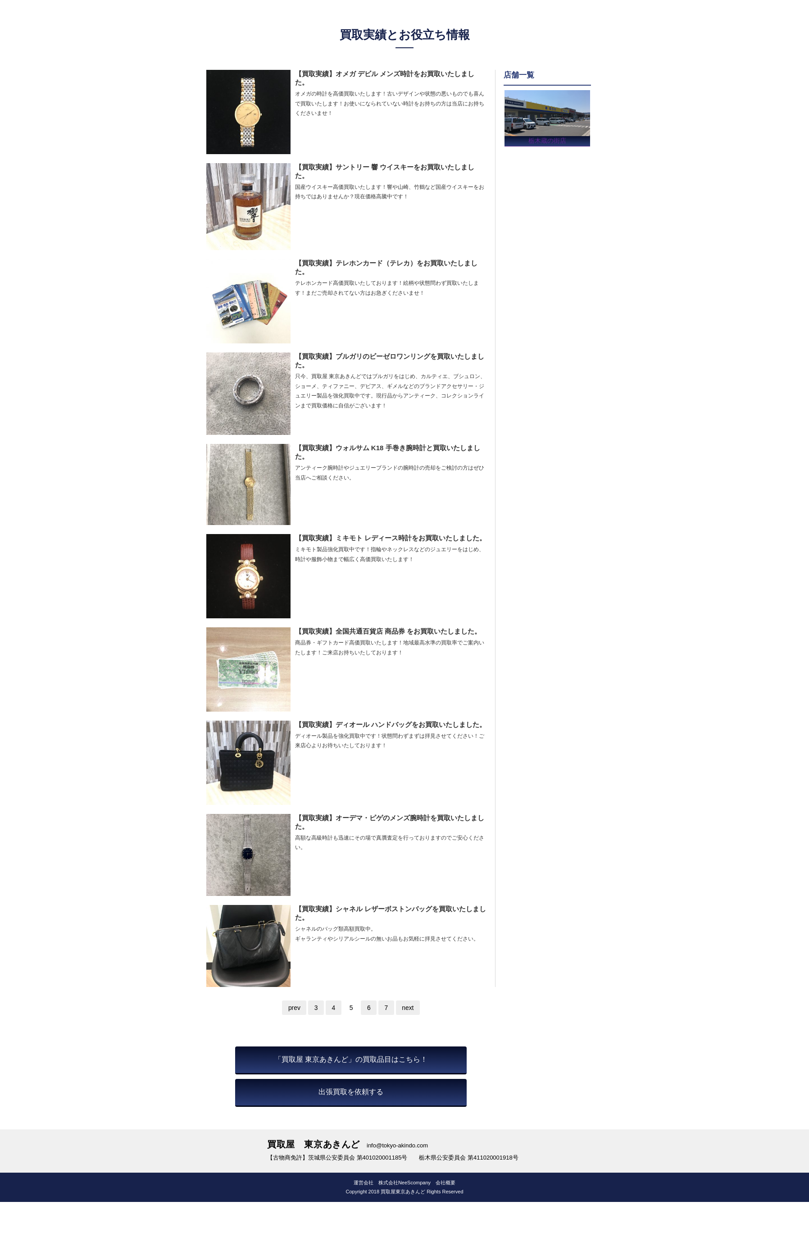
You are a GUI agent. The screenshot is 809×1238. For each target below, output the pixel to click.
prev (293, 1007)
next (409, 1007)
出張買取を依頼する (350, 1092)
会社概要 (445, 1182)
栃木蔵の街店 (547, 139)
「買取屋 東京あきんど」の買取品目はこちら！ (350, 1059)
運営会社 (363, 1182)
